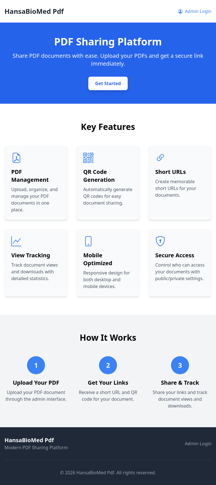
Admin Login (195, 11)
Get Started (108, 83)
